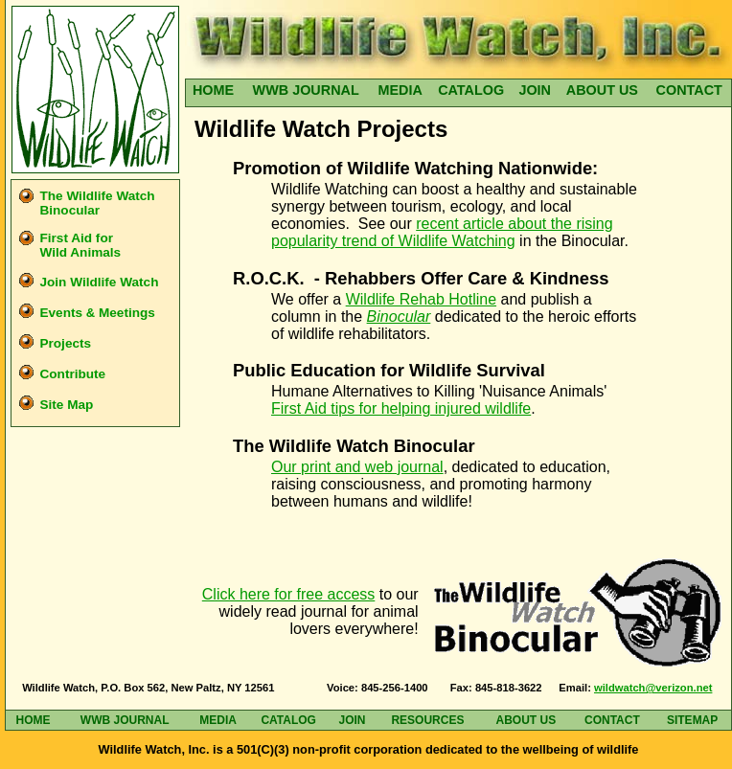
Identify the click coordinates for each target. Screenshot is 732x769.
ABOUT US (602, 90)
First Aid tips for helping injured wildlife (401, 408)
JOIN (534, 90)
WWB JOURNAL (306, 90)
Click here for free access (289, 594)
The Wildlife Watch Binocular (96, 203)
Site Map (66, 404)
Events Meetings (96, 312)
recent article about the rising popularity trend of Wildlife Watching (442, 232)
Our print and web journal (357, 467)
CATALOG (471, 90)
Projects (65, 343)
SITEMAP (692, 720)
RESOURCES (427, 720)
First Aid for (80, 245)
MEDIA (399, 90)
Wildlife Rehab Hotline (421, 299)
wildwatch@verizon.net (653, 687)
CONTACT (689, 90)
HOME (213, 90)
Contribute (72, 374)
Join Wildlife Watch (98, 282)
